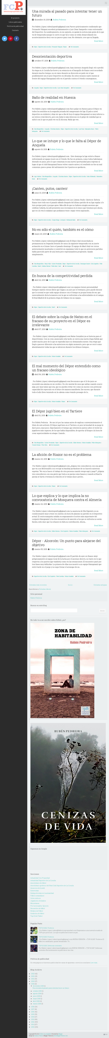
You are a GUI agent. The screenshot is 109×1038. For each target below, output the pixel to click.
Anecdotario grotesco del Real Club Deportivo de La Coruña (52, 886)
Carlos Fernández (56, 263)
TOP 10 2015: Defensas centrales (50, 946)
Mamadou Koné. (89, 129)
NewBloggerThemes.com (61, 1036)
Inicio (70, 585)
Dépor (35, 47)
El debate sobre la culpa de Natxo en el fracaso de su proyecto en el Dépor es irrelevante (62, 320)
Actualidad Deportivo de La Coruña (43, 880)
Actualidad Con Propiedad (40, 878)
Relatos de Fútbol (36, 911)
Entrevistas (34, 891)
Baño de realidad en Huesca (54, 97)
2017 (32, 1009)
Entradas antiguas (100, 585)
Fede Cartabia (60, 576)
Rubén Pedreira (59, 19)
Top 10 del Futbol (36, 916)
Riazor (65, 47)
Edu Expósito (95, 263)
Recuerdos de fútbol (37, 908)
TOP (105, 1034)
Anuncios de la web (37, 888)
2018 (32, 1007)
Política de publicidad (15, 26)
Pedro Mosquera (96, 442)
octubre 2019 (37, 991)
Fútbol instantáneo (37, 896)
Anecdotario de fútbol (38, 883)
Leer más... (94, 963)
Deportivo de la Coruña (44, 47)
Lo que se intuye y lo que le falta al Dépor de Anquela (66, 143)
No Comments (75, 47)
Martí (39, 266)
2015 (32, 1014)
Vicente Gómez (36, 445)
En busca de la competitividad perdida (62, 275)
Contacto (15, 30)
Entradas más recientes (38, 585)
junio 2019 (36, 996)
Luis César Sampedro (63, 88)
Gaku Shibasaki (91, 176)
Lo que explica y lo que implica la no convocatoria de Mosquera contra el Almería (67, 497)
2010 (32, 1027)
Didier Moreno (77, 442)
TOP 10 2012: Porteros (46, 928)
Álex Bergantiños (39, 129)
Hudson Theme (38, 1036)
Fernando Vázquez (57, 47)
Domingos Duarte (85, 263)
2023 (32, 974)
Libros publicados (15, 22)
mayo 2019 (36, 999)
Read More (98, 41)
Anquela (36, 88)
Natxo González (56, 356)
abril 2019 (36, 1001)
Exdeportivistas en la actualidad (42, 893)
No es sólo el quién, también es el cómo (62, 229)
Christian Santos (55, 129)
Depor (41, 88)
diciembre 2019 (38, 986)
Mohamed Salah (71, 220)
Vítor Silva (44, 445)
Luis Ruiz (81, 129)
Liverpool (62, 220)
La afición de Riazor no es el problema (61, 454)
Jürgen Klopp (55, 220)
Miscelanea (34, 903)
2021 (32, 979)
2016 (32, 1012)
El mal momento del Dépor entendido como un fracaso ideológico (66, 368)
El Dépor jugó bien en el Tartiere (57, 411)
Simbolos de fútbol (37, 913)
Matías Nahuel (46, 266)
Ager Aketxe (37, 176)
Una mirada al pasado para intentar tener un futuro (67, 13)
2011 (32, 1024)
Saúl (60, 266)
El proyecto (15, 18)
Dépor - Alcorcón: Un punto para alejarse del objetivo (66, 542)
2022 (33, 976)
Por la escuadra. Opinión (39, 906)
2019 (32, 984)
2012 (32, 1022)
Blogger (61, 1034)
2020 (33, 981)
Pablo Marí (54, 266)
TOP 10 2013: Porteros (46, 937)
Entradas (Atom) (45, 589)
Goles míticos (35, 898)
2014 (32, 1017)
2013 (32, 1019)
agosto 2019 (37, 994)
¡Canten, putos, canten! (49, 188)
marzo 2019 (37, 1004)
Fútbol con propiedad (45, 1034)
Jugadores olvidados (38, 901)
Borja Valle (48, 263)
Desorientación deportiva (52, 56)
